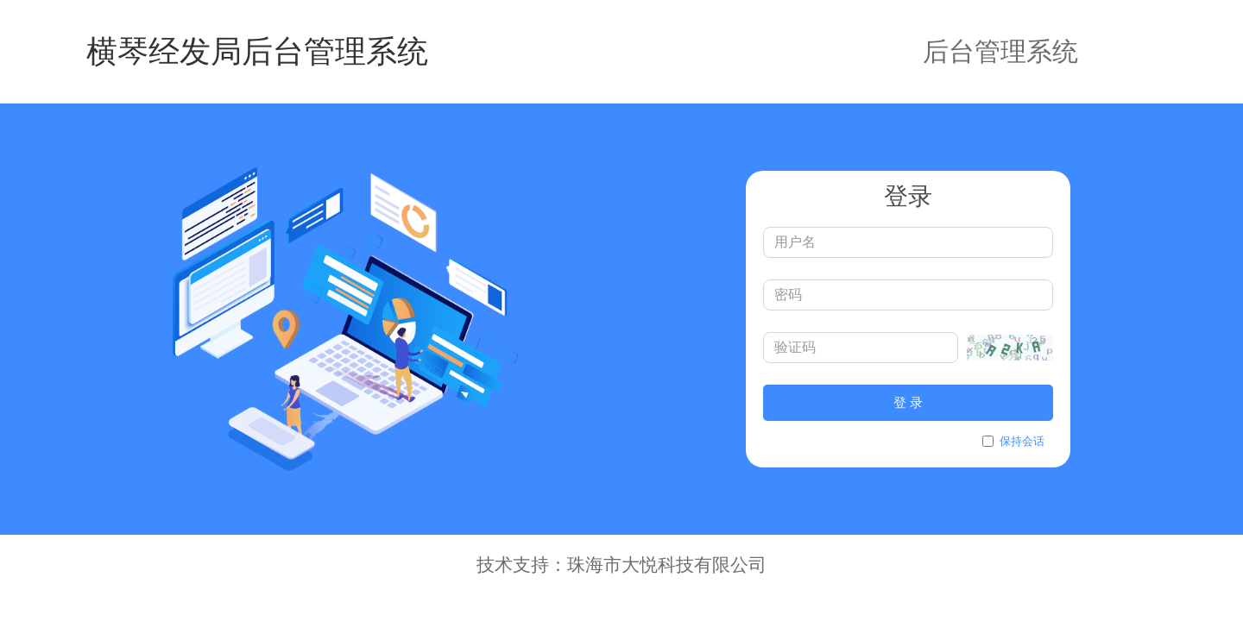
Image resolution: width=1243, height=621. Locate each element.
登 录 (908, 402)
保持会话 (1013, 441)
